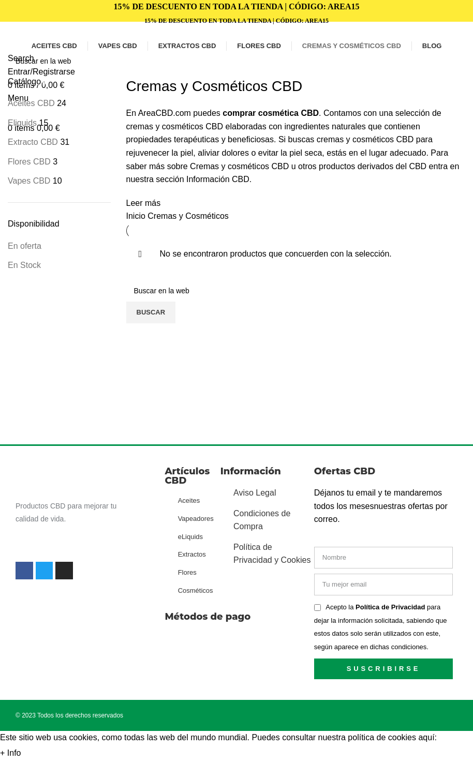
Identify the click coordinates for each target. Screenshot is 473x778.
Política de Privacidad (391, 607)
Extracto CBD (33, 142)
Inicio (137, 216)
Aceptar (45, 753)
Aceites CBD (31, 103)
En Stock (24, 265)
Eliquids (22, 122)
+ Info (10, 753)
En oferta (24, 246)
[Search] (236, 61)
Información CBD (217, 179)
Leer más (143, 203)
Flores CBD (29, 161)
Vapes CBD (29, 180)
